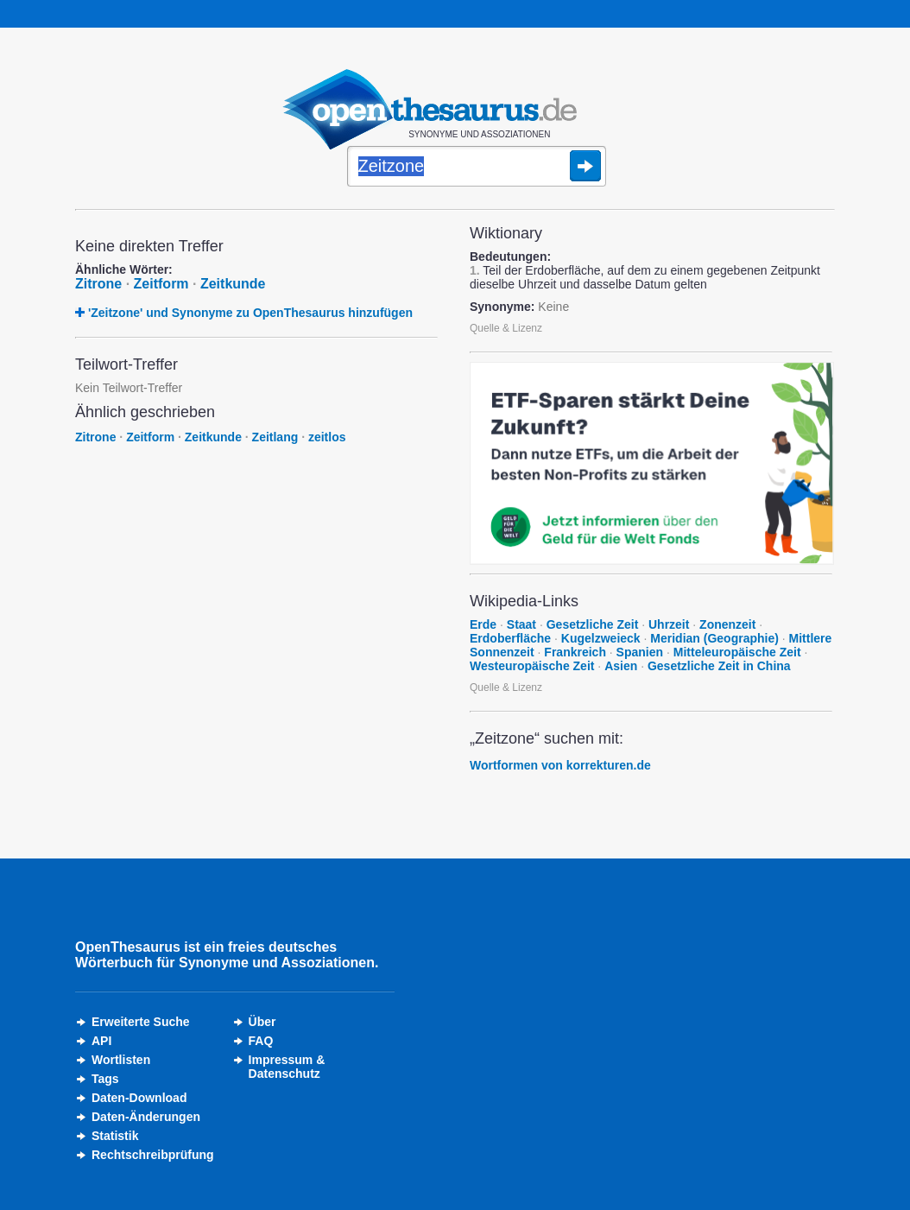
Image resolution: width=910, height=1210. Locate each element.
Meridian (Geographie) (714, 638)
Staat (521, 624)
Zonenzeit (727, 624)
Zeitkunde (233, 283)
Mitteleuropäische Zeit (737, 652)
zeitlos (327, 437)
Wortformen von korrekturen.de (560, 765)
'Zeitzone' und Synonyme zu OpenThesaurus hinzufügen (250, 313)
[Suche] (476, 167)
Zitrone (98, 283)
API (101, 1041)
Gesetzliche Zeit (593, 624)
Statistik (115, 1136)
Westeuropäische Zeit (532, 666)
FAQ (261, 1041)
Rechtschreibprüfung (153, 1155)
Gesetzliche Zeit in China (719, 666)
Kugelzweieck (601, 638)
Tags (105, 1079)
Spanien (639, 652)
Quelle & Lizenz (506, 328)
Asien (620, 666)
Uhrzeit (668, 624)
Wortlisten (121, 1060)
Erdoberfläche (510, 638)
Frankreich (575, 652)
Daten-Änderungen (146, 1117)
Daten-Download (139, 1098)
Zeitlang (275, 437)
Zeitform (161, 283)
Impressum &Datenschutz (287, 1066)
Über (262, 1022)
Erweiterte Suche (141, 1022)
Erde (483, 624)
